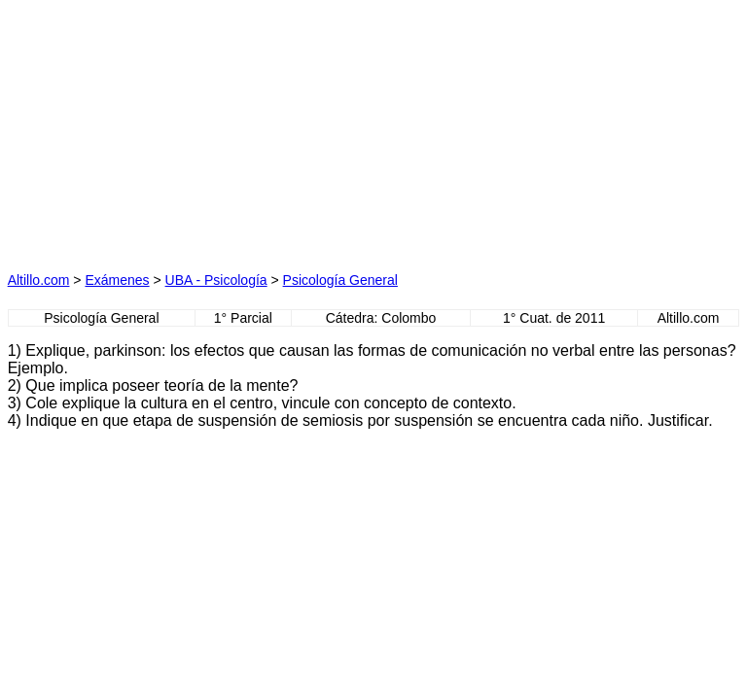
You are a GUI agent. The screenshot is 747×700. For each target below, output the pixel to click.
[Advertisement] (191, 129)
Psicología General (340, 280)
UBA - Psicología (216, 280)
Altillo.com (39, 280)
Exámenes (117, 280)
